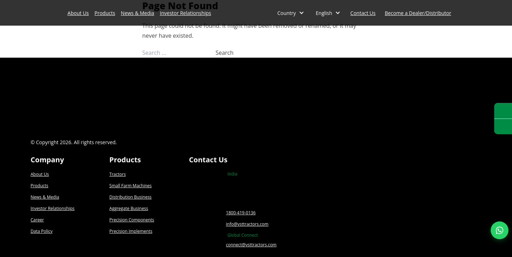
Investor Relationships (185, 13)
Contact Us (362, 13)
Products (105, 13)
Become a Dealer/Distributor (418, 13)
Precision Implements (131, 231)
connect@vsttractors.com (251, 245)
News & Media (137, 13)
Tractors (118, 174)
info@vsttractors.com (247, 224)
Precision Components (132, 220)
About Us (78, 13)
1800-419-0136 (241, 213)
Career (37, 220)
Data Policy (42, 231)
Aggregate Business (129, 208)
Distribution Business (131, 197)
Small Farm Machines (131, 186)
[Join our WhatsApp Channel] (499, 230)
